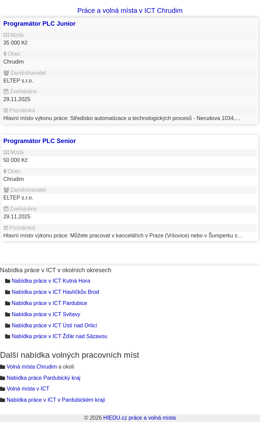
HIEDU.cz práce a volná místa (139, 418)
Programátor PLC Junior (39, 23)
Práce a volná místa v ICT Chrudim (130, 10)
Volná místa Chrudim (31, 367)
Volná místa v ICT (27, 389)
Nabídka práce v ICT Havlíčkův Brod (55, 292)
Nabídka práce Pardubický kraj (43, 378)
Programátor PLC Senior (39, 140)
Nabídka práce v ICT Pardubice (49, 303)
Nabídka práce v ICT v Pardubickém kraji (55, 400)
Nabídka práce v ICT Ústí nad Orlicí (54, 325)
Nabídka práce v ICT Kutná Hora (51, 281)
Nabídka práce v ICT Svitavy (46, 314)
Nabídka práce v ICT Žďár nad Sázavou (59, 336)
